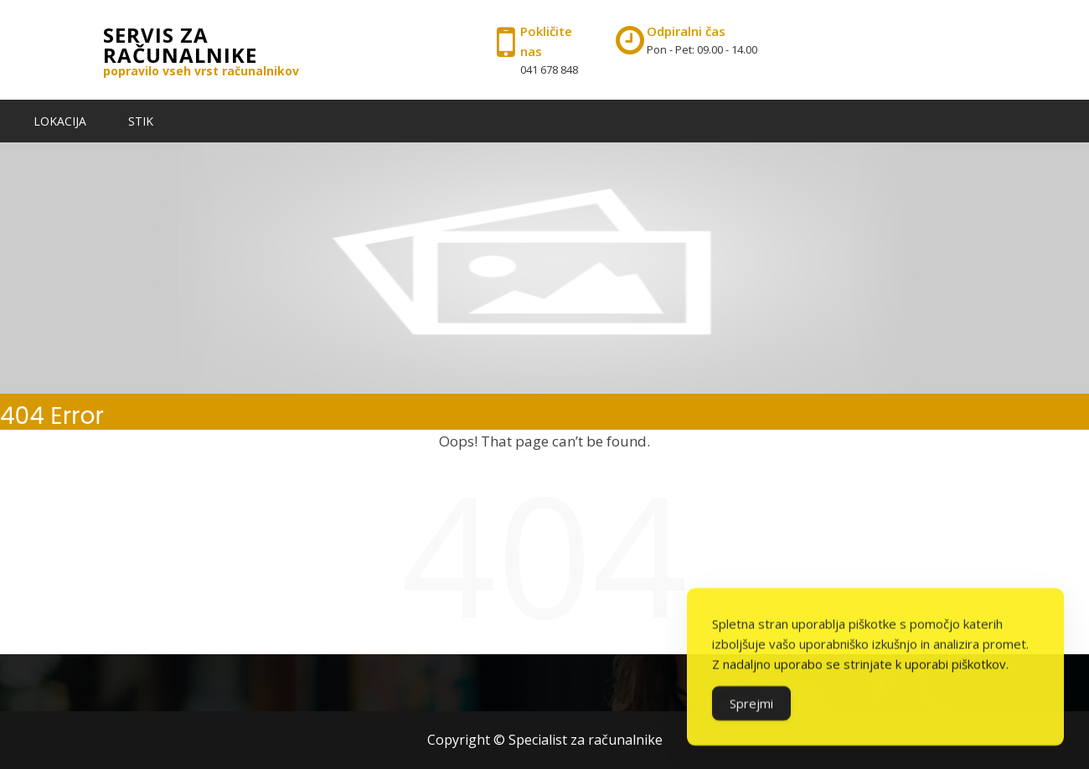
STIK (140, 121)
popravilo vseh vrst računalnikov (201, 71)
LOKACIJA (60, 121)
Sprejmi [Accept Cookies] (751, 710)
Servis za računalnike (180, 45)
